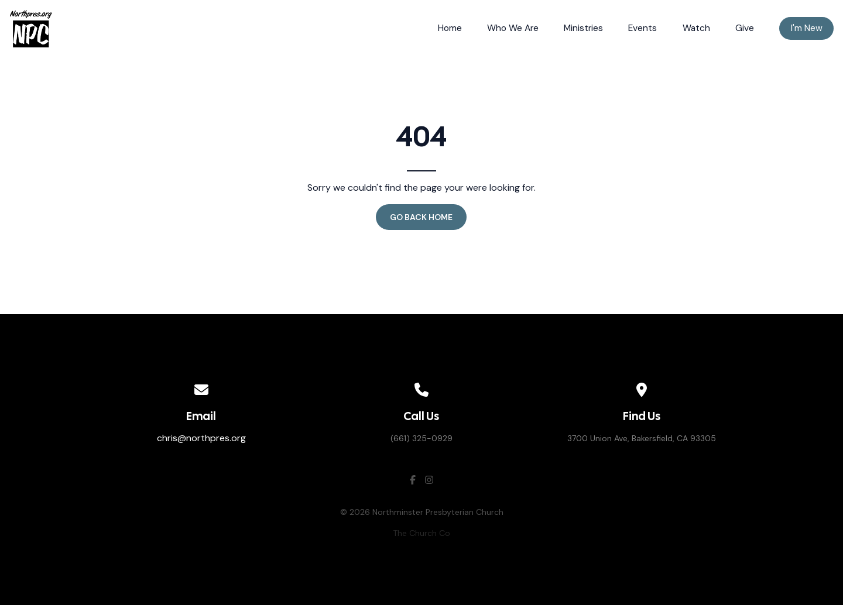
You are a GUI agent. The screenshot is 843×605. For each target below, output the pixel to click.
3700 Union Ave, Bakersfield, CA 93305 (641, 438)
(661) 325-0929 (421, 438)
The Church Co (421, 533)
